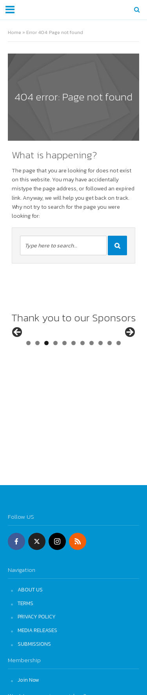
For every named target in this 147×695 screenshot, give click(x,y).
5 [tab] (64, 367)
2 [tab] (37, 367)
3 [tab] (46, 367)
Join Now (28, 680)
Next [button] (129, 345)
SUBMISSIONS (34, 644)
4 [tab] (55, 367)
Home (14, 32)
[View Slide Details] (40, 347)
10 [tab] (110, 367)
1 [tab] (28, 367)
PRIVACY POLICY (37, 616)
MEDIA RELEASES (37, 630)
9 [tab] (100, 367)
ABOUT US (30, 589)
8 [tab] (91, 367)
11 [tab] (119, 367)
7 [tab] (82, 367)
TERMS (25, 603)
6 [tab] (73, 367)
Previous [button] (18, 345)
